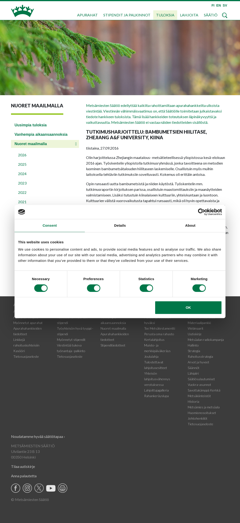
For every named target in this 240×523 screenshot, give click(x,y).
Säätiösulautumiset (201, 379)
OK (188, 307)
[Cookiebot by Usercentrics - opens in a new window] (201, 211)
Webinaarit (195, 328)
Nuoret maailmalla (31, 144)
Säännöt (193, 368)
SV (225, 5)
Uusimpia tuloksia (31, 125)
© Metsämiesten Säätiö (30, 499)
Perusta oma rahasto (159, 334)
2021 (22, 201)
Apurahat (87, 15)
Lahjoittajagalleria (156, 390)
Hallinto (193, 345)
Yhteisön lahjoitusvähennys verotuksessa (157, 379)
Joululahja (151, 356)
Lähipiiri (193, 373)
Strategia (194, 351)
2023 (22, 183)
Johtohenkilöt (197, 418)
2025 (22, 164)
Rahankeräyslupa (156, 396)
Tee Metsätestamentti (159, 328)
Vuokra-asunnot (199, 385)
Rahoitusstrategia (200, 356)
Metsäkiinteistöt (199, 396)
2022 (22, 192)
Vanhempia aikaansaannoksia (41, 134)
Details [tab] (120, 225)
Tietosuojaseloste (26, 356)
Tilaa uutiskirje (23, 466)
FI (212, 5)
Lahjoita (189, 15)
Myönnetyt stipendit (71, 340)
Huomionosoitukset (202, 413)
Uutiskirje (195, 334)
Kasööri (19, 351)
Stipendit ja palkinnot (126, 15)
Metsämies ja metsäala (204, 407)
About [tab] (190, 225)
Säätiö (211, 15)
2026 (22, 155)
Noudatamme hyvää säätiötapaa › (38, 436)
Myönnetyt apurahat (28, 323)
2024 (22, 173)
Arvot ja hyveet (198, 362)
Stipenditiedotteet (113, 345)
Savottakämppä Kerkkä (204, 390)
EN (218, 5)
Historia (193, 401)
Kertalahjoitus (154, 340)
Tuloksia (165, 15)
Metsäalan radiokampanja (206, 340)
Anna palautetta (24, 476)
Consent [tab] (50, 225)
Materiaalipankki (199, 323)
